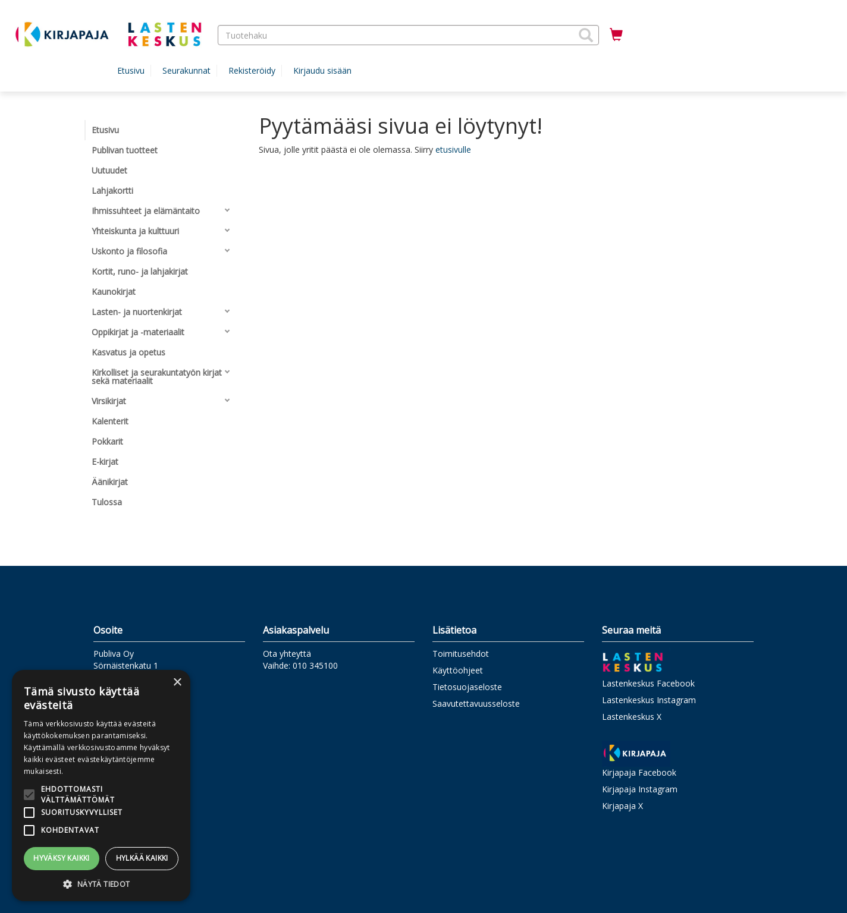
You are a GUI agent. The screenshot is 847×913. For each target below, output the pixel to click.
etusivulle (453, 149)
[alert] (101, 785)
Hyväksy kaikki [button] (61, 858)
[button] (586, 35)
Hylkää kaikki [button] (142, 858)
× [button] (176, 682)
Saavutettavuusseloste (476, 703)
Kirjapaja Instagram (639, 789)
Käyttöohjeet (457, 670)
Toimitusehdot (460, 653)
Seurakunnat (186, 70)
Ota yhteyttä (287, 653)
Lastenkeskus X (631, 716)
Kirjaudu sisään (322, 70)
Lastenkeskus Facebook (648, 683)
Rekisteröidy (251, 70)
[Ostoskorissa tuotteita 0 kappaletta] (616, 35)
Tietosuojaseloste (467, 686)
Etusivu (131, 70)
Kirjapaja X (622, 805)
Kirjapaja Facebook (639, 772)
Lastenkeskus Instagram (649, 700)
